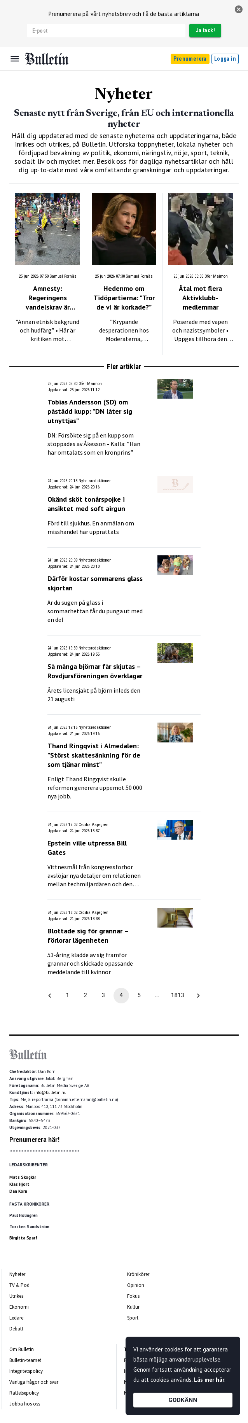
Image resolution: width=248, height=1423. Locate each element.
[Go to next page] (198, 995)
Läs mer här (209, 1379)
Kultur (133, 1307)
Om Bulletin (21, 1349)
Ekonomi (19, 1307)
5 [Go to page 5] (139, 995)
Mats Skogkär (22, 1177)
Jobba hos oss (24, 1403)
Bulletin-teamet (25, 1360)
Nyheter (17, 1274)
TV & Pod (19, 1285)
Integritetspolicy (26, 1371)
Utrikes (16, 1296)
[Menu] (14, 58)
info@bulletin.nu (50, 1092)
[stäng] (238, 9)
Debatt (16, 1328)
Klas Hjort (19, 1184)
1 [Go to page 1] (67, 995)
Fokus (133, 1296)
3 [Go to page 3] (103, 995)
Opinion (135, 1285)
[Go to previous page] (50, 995)
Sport (132, 1317)
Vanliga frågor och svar (33, 1382)
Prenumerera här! (34, 1139)
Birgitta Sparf (23, 1238)
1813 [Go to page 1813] (177, 995)
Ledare (16, 1317)
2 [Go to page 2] (85, 995)
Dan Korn (18, 1191)
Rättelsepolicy (24, 1393)
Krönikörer (138, 1274)
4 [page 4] (121, 995)
